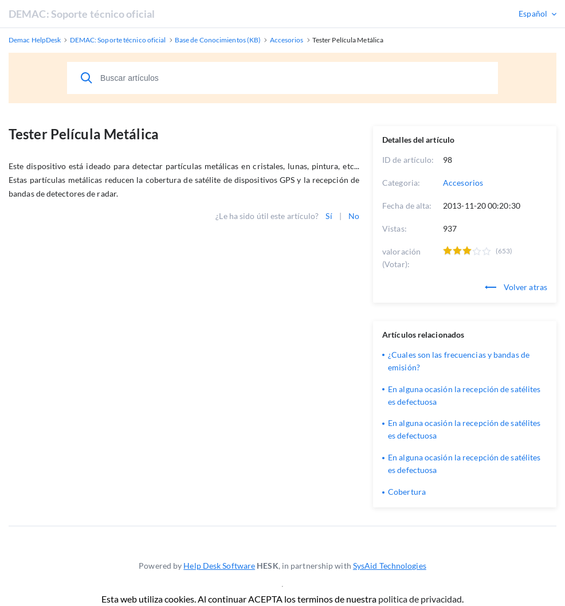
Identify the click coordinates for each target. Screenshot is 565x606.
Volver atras (516, 287)
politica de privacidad (420, 598)
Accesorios (463, 182)
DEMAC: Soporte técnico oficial (82, 13)
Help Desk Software (219, 565)
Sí (328, 216)
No (353, 216)
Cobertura (407, 491)
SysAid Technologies (389, 565)
